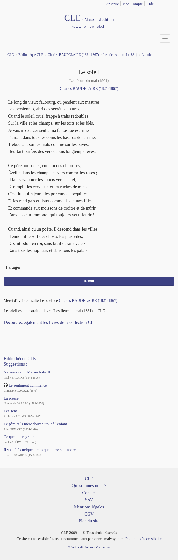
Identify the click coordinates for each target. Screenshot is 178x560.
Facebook (28, 268)
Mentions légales (89, 507)
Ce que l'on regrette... (20, 437)
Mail (46, 268)
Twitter (37, 268)
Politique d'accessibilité (143, 539)
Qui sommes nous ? (89, 485)
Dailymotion (28, 330)
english (171, 3)
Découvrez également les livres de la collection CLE (50, 322)
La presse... (13, 398)
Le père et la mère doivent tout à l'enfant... (37, 424)
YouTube (19, 330)
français (164, 3)
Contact (89, 492)
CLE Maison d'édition (89, 21)
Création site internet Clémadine (88, 547)
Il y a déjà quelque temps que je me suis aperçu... (42, 450)
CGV (89, 514)
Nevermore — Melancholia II (27, 372)
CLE (89, 478)
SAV (89, 499)
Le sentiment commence (28, 385)
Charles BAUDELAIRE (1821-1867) (89, 88)
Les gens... (12, 411)
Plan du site (89, 521)
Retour (89, 281)
